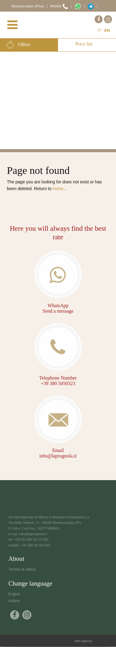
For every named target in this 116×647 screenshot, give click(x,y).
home (59, 188)
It (99, 30)
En (107, 30)
